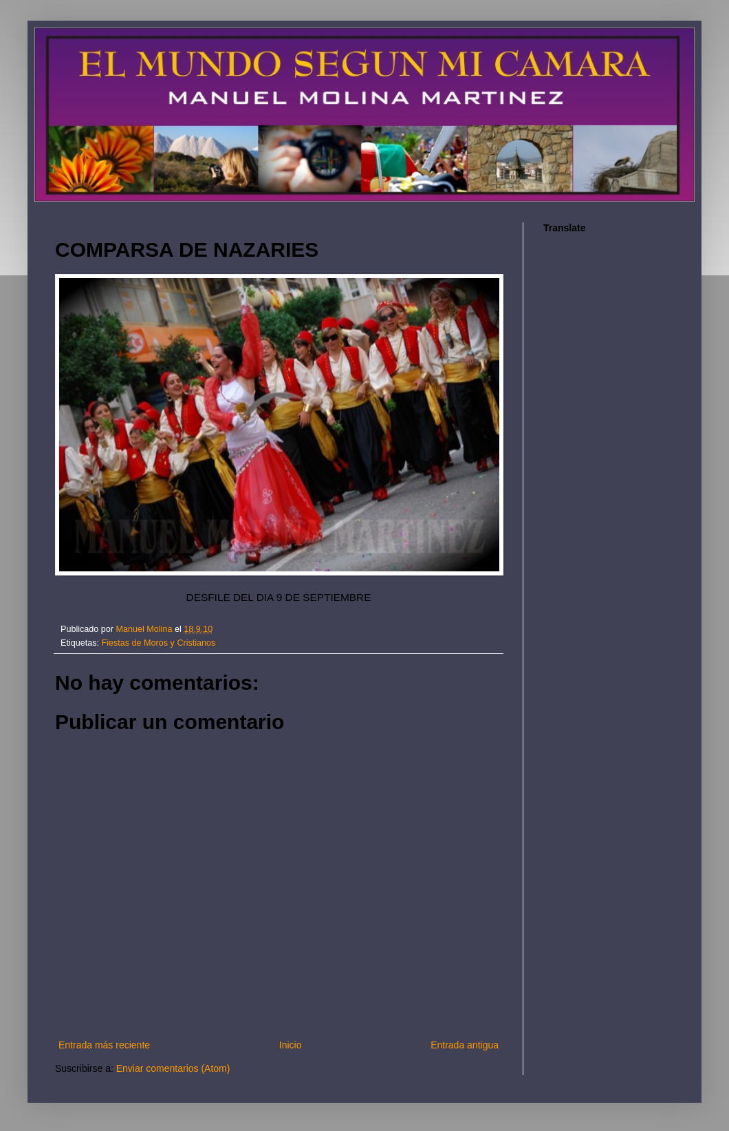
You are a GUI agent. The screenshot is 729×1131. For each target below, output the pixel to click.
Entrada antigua (465, 1044)
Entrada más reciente (104, 1044)
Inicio (290, 1044)
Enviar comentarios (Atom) (173, 1068)
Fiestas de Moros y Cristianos (159, 643)
